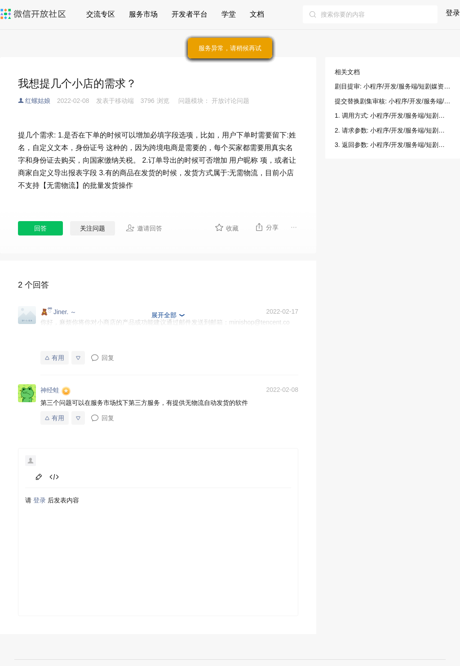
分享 (267, 226)
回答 (40, 228)
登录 (453, 13)
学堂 (228, 14)
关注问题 (92, 228)
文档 (257, 14)
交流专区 (100, 14)
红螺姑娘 (37, 100)
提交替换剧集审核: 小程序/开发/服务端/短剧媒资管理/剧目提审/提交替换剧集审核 (393, 101)
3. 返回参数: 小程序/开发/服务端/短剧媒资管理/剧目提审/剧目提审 (393, 144)
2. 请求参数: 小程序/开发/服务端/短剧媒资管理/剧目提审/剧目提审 (393, 130)
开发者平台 (190, 14)
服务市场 (143, 14)
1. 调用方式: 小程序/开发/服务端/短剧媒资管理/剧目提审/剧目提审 (393, 115)
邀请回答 (144, 227)
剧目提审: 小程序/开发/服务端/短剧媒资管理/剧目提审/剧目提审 (393, 86)
